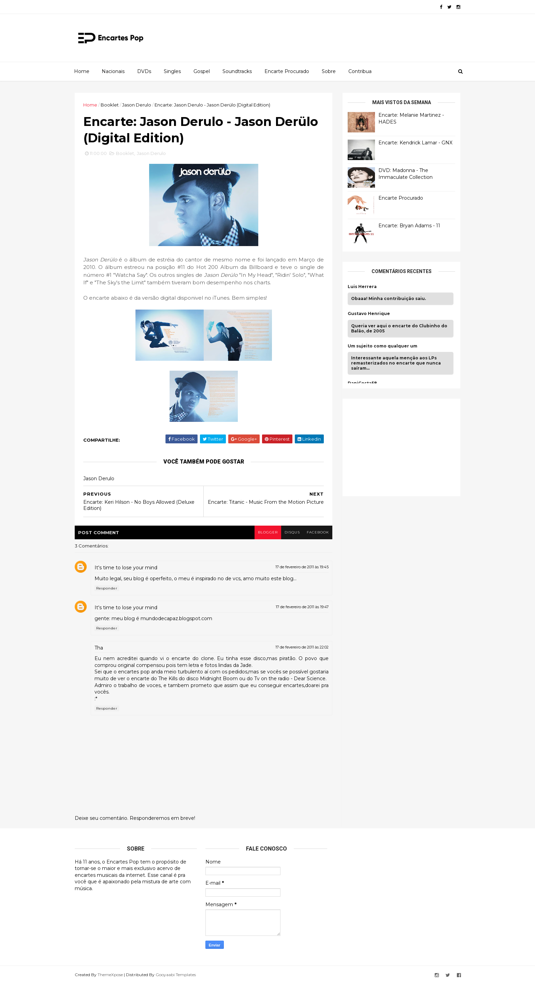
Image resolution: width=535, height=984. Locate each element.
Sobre (329, 71)
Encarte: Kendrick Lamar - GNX (415, 143)
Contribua (360, 71)
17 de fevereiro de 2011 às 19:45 (302, 567)
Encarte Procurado (286, 71)
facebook (318, 532)
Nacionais (113, 71)
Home (81, 71)
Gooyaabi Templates (176, 974)
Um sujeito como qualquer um (382, 346)
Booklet (110, 105)
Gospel (201, 71)
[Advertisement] (399, 446)
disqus (292, 532)
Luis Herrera (362, 286)
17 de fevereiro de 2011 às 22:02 (302, 647)
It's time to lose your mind (126, 568)
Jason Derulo (136, 105)
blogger (268, 532)
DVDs (144, 71)
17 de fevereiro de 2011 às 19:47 (302, 606)
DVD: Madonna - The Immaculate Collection (405, 173)
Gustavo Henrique (369, 313)
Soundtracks (237, 71)
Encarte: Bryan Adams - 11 (409, 226)
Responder (106, 588)
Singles (172, 71)
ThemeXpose (110, 974)
